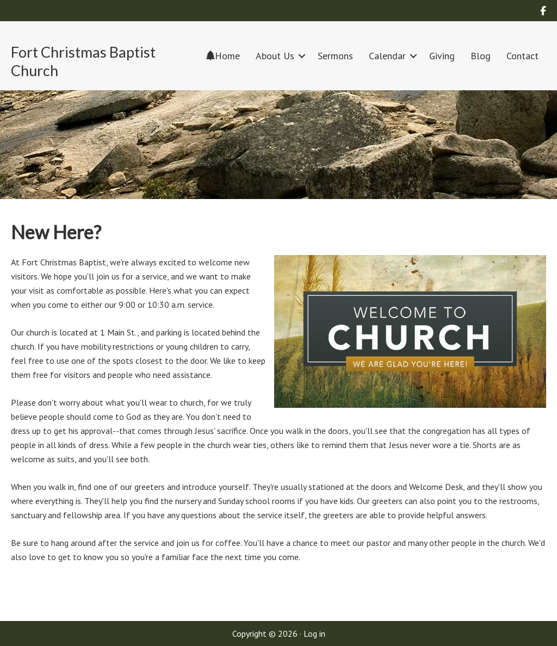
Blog (481, 55)
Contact (522, 55)
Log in (314, 633)
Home (223, 55)
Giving (442, 55)
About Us (275, 55)
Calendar (387, 55)
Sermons (335, 55)
